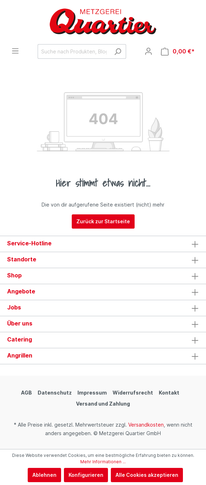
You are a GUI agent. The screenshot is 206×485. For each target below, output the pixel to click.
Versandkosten (146, 425)
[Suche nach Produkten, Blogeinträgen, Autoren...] (74, 51)
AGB (26, 393)
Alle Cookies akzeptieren (146, 475)
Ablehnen (44, 475)
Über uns (19, 323)
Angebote (21, 291)
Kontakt (169, 393)
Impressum (92, 393)
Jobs (14, 307)
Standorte (21, 259)
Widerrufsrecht (133, 393)
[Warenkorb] (178, 51)
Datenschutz (55, 393)
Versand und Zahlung (103, 404)
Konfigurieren (86, 475)
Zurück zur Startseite (103, 221)
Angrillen (19, 355)
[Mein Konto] (148, 51)
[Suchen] (117, 51)
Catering (19, 339)
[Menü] (15, 51)
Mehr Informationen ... (103, 461)
